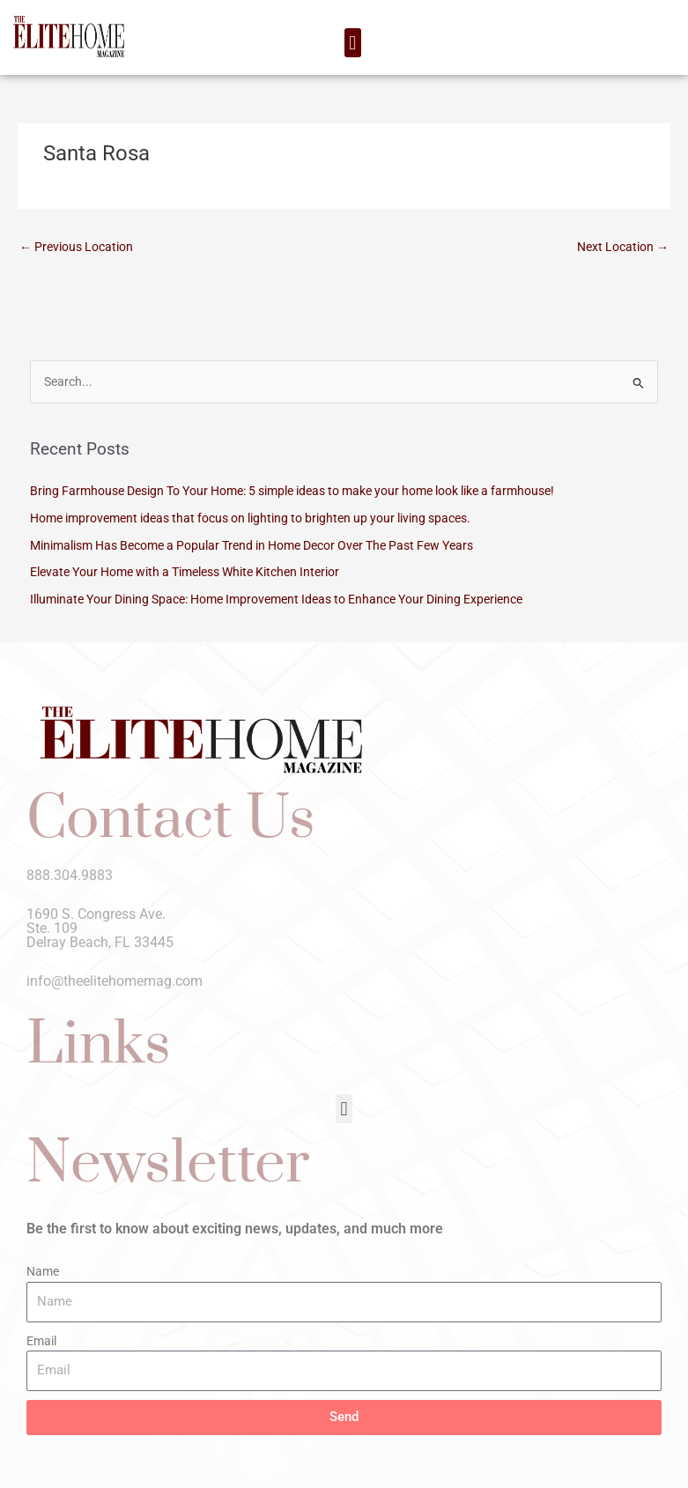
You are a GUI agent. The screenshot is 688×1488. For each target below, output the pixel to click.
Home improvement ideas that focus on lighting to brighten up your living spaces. (250, 518)
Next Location (623, 247)
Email (41, 1341)
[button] (352, 42)
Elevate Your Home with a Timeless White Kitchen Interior (184, 572)
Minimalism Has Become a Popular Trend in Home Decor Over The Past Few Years (251, 545)
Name (42, 1271)
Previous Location (76, 247)
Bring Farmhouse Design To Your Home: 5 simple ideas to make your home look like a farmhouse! (292, 491)
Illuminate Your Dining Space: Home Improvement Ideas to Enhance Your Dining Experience (276, 599)
